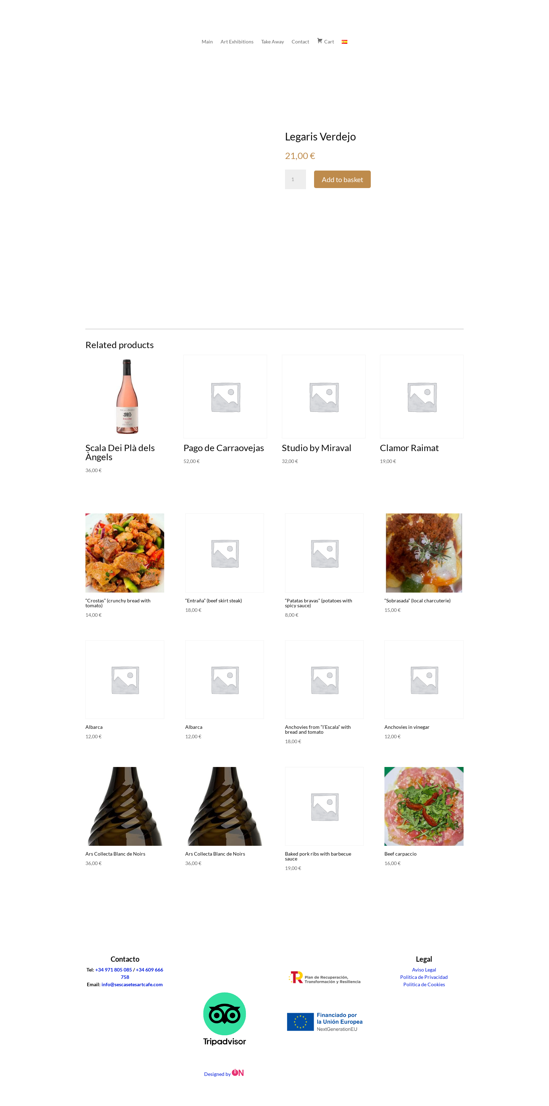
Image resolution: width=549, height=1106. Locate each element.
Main (207, 41)
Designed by (224, 1074)
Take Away (272, 41)
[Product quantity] (295, 179)
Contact (300, 41)
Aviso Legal (424, 970)
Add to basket (342, 179)
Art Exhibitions (237, 41)
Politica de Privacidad (424, 977)
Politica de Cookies (424, 984)
